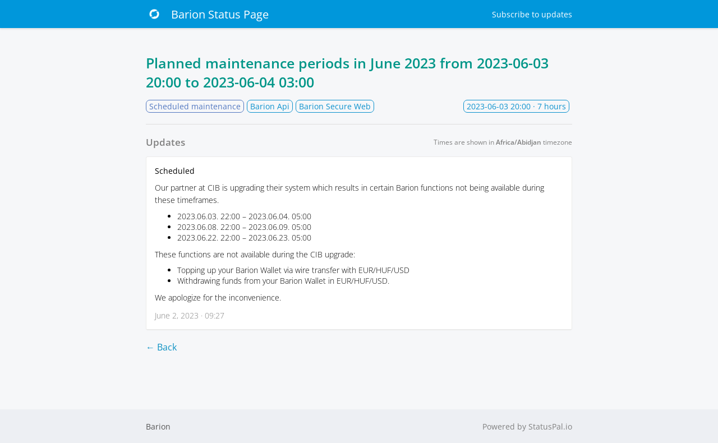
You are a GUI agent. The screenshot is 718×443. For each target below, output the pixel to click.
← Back (161, 347)
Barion (158, 426)
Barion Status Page (207, 14)
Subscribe (532, 14)
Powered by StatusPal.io (527, 426)
